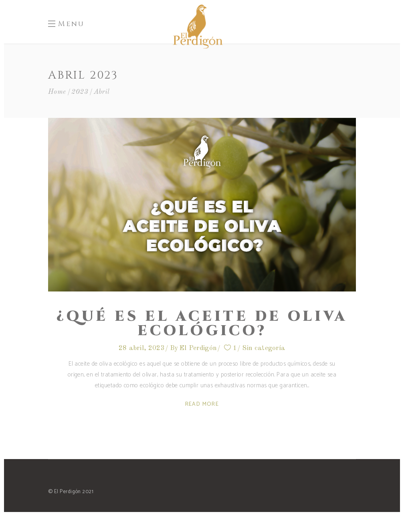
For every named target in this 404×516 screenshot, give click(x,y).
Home (57, 92)
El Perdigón (198, 348)
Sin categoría (263, 348)
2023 (79, 92)
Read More (202, 404)
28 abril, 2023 (141, 348)
